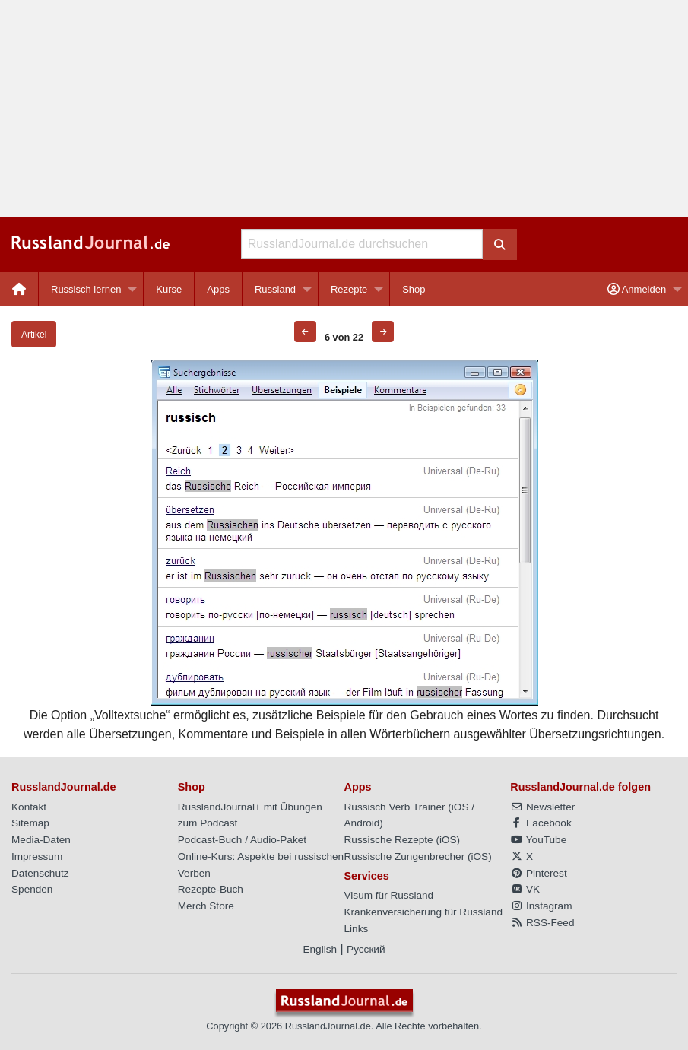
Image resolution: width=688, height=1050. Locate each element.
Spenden (31, 889)
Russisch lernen (86, 289)
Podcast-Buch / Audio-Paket (242, 839)
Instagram (541, 906)
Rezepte (349, 289)
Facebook (540, 823)
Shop (413, 289)
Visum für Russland (389, 895)
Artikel (33, 334)
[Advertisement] (344, 108)
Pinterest (538, 873)
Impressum (36, 856)
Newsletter (542, 807)
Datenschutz (40, 873)
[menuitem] (19, 289)
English (320, 949)
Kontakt (28, 807)
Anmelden (636, 289)
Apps (218, 289)
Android (362, 823)
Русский (366, 949)
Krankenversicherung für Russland (423, 912)
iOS (460, 807)
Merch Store (206, 906)
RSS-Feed (542, 922)
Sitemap (30, 823)
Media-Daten (41, 839)
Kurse (169, 289)
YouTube (538, 839)
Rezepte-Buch (210, 889)
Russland (275, 289)
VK (525, 889)
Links (356, 928)
